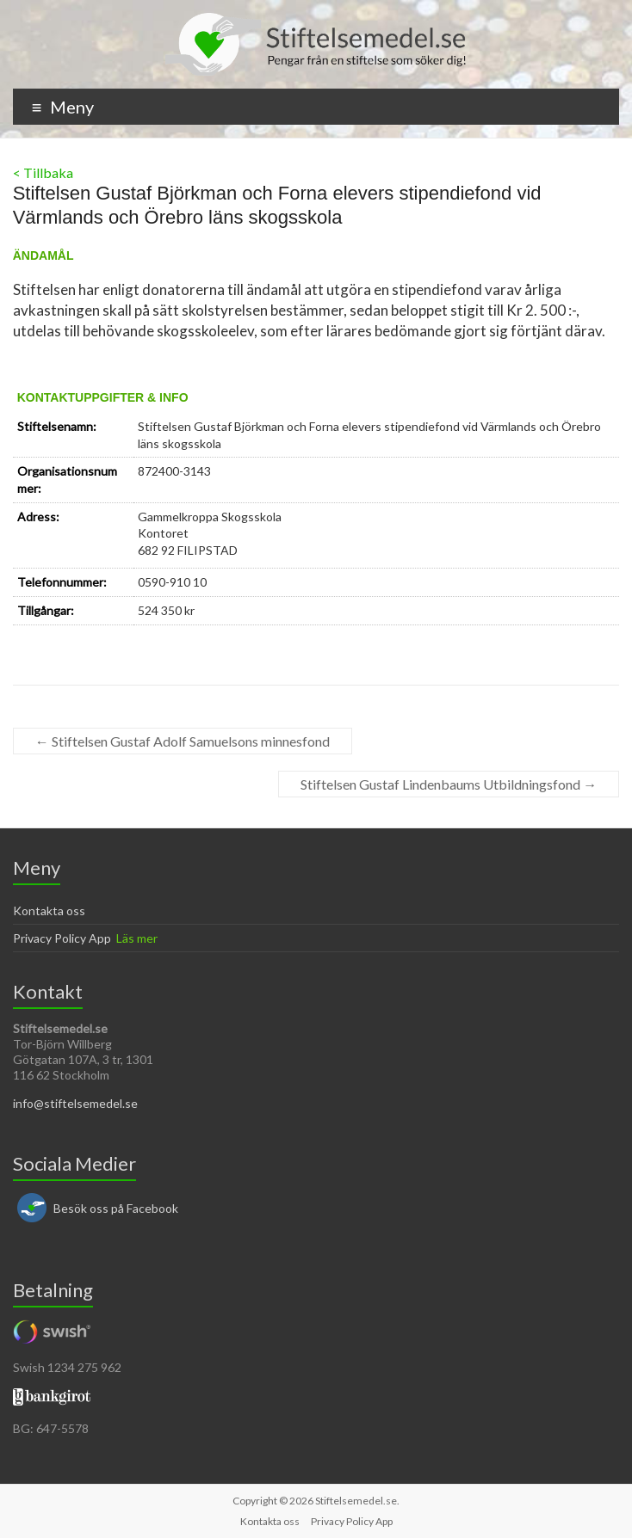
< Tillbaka (43, 172)
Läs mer (137, 938)
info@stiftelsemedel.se (75, 1103)
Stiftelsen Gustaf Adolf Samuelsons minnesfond (182, 741)
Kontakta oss (49, 910)
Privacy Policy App (62, 938)
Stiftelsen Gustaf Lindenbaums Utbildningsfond (449, 784)
